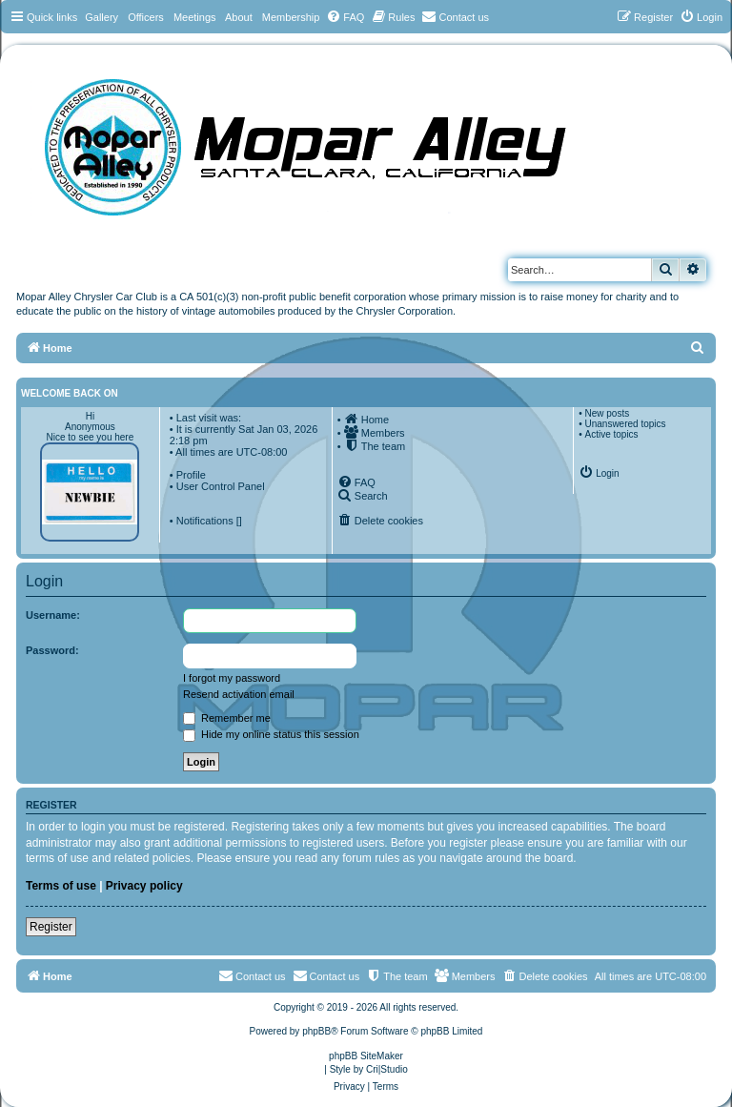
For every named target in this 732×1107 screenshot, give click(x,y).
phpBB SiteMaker (366, 1056)
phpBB (316, 1031)
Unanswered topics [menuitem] (624, 424)
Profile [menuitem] (191, 475)
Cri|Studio (387, 1069)
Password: (52, 650)
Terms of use (61, 885)
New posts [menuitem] (606, 413)
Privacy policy (144, 885)
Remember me (227, 718)
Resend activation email (239, 694)
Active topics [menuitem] (611, 434)
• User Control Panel (217, 486)
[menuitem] (345, 17)
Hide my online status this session (271, 734)
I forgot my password (231, 678)
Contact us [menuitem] (326, 975)
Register (51, 926)
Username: (53, 615)
